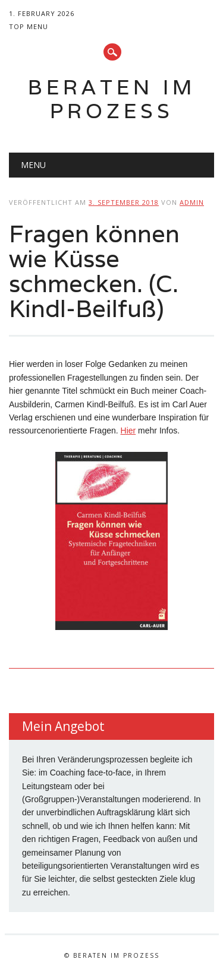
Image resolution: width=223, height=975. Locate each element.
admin (192, 202)
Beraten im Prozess (112, 99)
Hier (128, 430)
